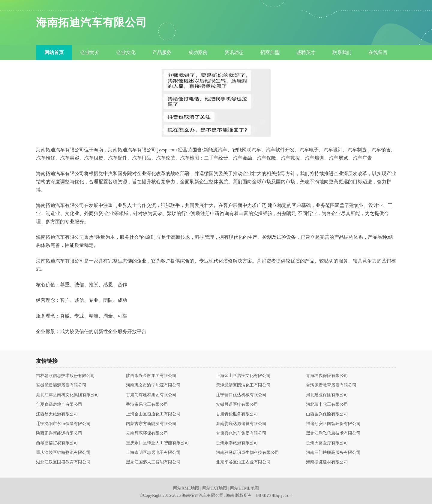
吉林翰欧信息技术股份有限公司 (65, 376)
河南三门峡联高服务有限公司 (333, 453)
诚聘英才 (306, 52)
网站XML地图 (186, 488)
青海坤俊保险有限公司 (327, 376)
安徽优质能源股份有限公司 (61, 385)
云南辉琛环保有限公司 (147, 433)
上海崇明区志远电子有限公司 (153, 453)
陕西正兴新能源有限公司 (59, 433)
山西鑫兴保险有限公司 (327, 414)
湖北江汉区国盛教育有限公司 (63, 462)
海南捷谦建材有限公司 (327, 462)
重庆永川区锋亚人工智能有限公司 (157, 443)
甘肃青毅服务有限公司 (237, 414)
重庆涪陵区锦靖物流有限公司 (63, 453)
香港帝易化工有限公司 (147, 404)
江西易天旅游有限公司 (57, 414)
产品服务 (162, 52)
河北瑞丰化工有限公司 (327, 404)
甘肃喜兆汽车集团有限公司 (241, 433)
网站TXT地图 (214, 488)
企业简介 (90, 52)
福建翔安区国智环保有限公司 (333, 424)
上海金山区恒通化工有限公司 (153, 414)
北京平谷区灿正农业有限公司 (243, 462)
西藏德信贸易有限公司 (57, 443)
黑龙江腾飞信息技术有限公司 (333, 433)
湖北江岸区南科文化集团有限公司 (67, 395)
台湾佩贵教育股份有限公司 (331, 385)
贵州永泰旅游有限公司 (237, 443)
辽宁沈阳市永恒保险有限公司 (63, 424)
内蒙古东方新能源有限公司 (151, 424)
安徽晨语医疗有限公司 (237, 404)
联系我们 (342, 52)
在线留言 (378, 52)
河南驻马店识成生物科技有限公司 (247, 453)
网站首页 (54, 52)
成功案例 (198, 52)
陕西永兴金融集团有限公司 (151, 376)
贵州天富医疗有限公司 (327, 443)
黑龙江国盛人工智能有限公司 (153, 462)
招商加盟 (270, 52)
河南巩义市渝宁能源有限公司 (153, 385)
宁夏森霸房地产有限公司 (59, 404)
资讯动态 (234, 52)
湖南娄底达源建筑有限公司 (241, 424)
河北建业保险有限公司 (327, 395)
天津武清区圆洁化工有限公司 (243, 385)
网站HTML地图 (244, 488)
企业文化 (126, 52)
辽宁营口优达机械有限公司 (241, 395)
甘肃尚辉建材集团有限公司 (151, 395)
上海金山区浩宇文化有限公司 (243, 376)
